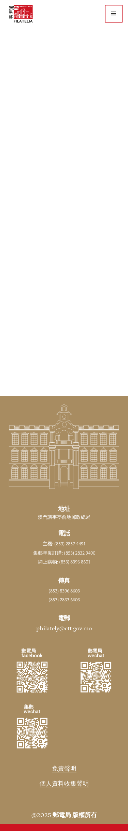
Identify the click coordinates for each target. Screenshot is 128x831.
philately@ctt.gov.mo (64, 628)
